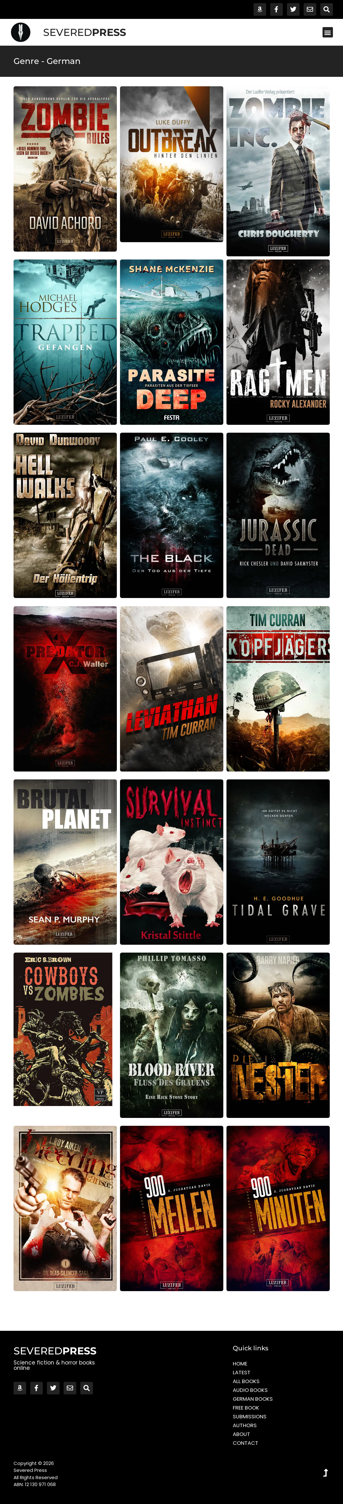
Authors (245, 1425)
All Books (246, 1381)
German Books (253, 1399)
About (241, 1434)
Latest (241, 1372)
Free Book (246, 1407)
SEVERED (84, 32)
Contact (246, 1443)
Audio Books (251, 1390)
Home (240, 1363)
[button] (328, 32)
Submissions (250, 1416)
